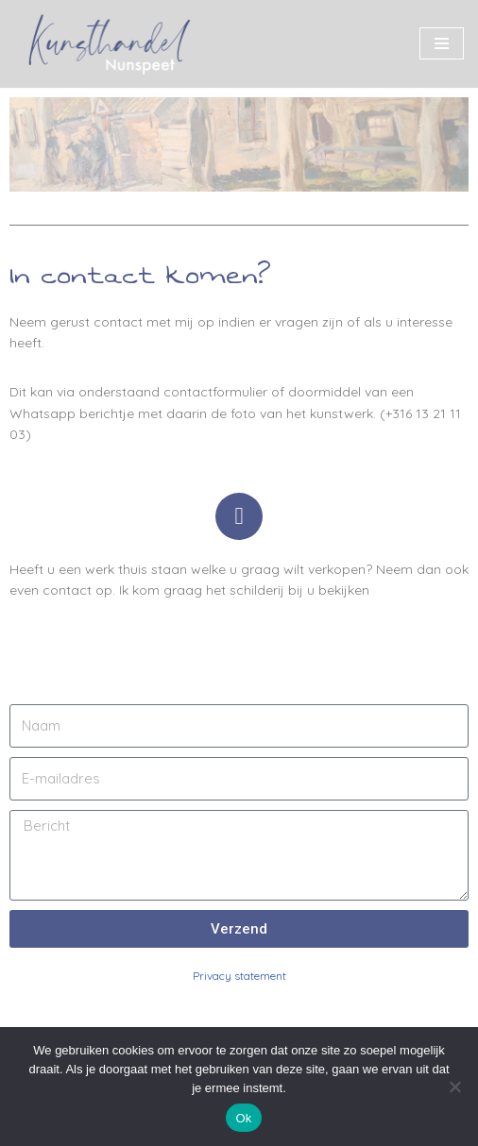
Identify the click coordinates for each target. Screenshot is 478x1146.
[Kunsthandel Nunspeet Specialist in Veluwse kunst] (108, 44)
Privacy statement (239, 976)
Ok (243, 1118)
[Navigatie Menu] (441, 43)
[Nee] (454, 1086)
